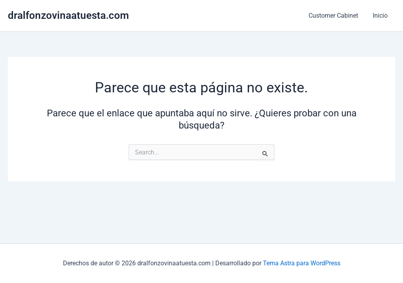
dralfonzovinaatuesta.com (68, 15)
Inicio (381, 15)
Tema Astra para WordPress (301, 263)
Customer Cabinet (336, 15)
